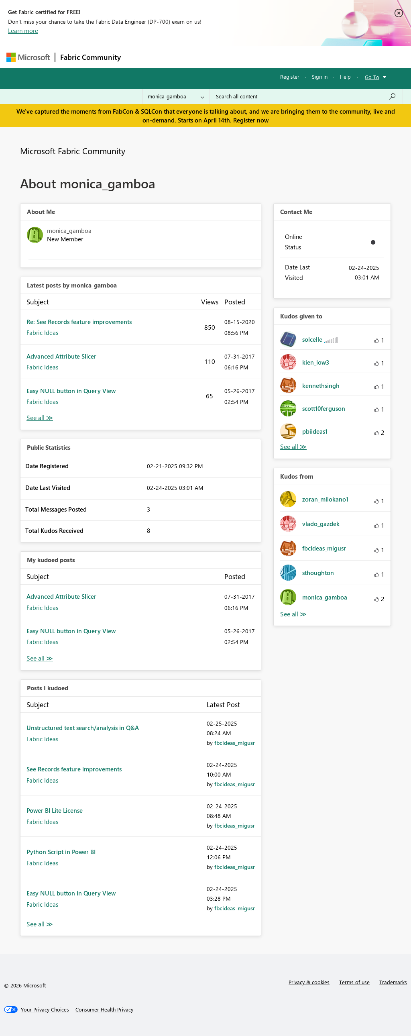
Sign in (320, 76)
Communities (243, 56)
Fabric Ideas (42, 332)
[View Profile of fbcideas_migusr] (234, 742)
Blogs (279, 56)
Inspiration (174, 56)
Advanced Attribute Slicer (61, 356)
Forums (139, 56)
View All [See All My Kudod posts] (39, 658)
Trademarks (393, 982)
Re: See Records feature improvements (79, 322)
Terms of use (354, 982)
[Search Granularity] (176, 96)
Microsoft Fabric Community (72, 150)
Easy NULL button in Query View (71, 391)
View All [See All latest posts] (39, 417)
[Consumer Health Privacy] (104, 1009)
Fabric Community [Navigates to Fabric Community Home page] (90, 57)
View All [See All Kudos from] (293, 614)
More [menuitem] (306, 56)
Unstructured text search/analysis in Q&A (82, 728)
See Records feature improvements (74, 769)
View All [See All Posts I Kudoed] (39, 924)
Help (345, 76)
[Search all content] (306, 96)
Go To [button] (372, 76)
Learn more (23, 31)
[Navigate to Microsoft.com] (28, 57)
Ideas (207, 56)
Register (289, 76)
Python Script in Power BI (61, 852)
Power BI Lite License (54, 810)
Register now (251, 120)
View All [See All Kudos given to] (293, 446)
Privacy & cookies (309, 982)
